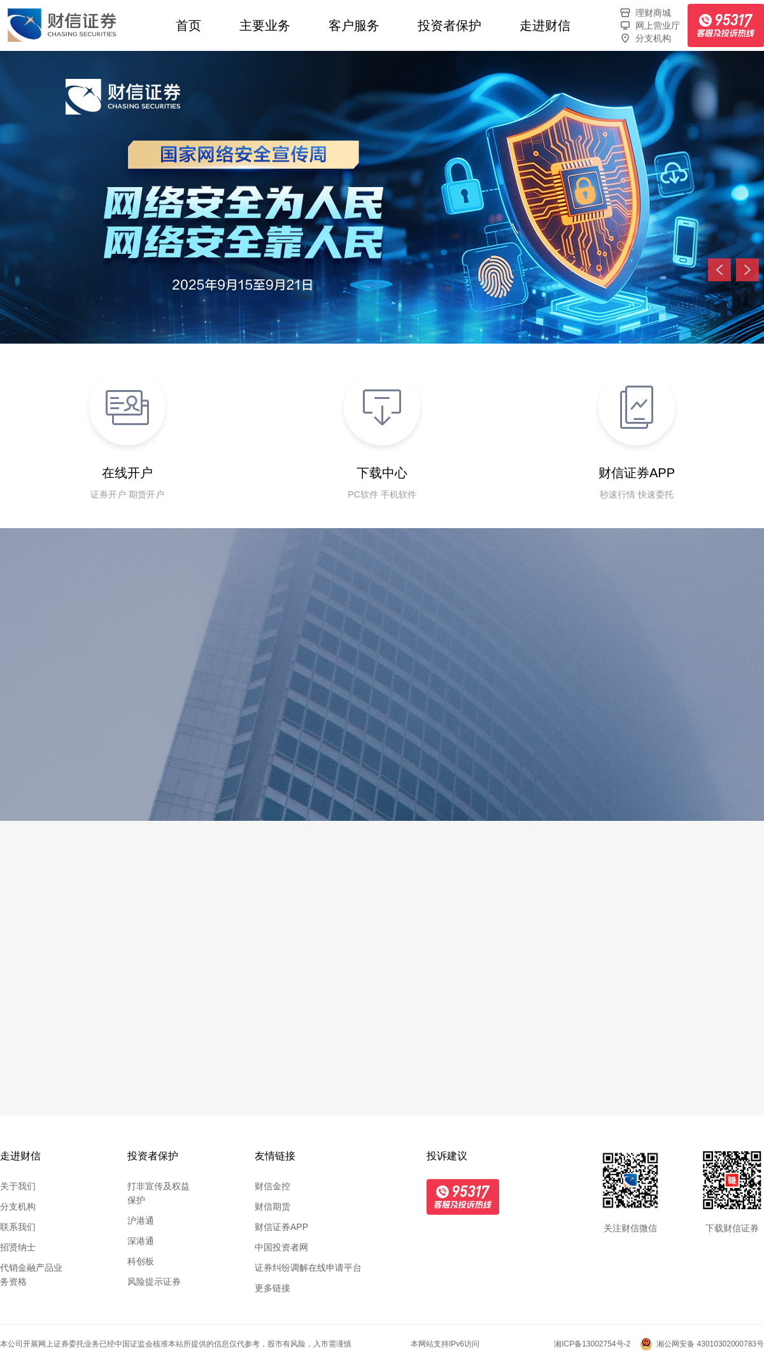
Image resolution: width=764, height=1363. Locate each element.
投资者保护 (449, 25)
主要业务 (264, 25)
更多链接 (272, 1288)
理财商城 (645, 12)
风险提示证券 (154, 1281)
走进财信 (545, 25)
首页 (188, 25)
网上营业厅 (649, 25)
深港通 (140, 1241)
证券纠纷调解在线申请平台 (308, 1267)
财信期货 (272, 1206)
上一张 (719, 269)
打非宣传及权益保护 (158, 1193)
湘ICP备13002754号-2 (592, 1343)
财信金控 (272, 1186)
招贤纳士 (18, 1247)
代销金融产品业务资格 (31, 1274)
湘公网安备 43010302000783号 (710, 1343)
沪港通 (140, 1220)
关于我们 (18, 1186)
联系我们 (18, 1227)
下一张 (747, 269)
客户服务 (354, 25)
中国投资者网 (281, 1247)
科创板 (140, 1261)
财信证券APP (281, 1227)
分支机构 (645, 38)
